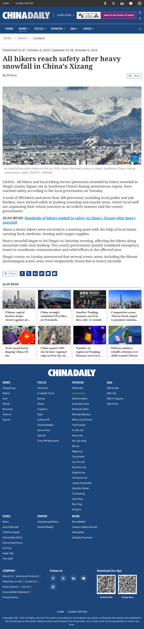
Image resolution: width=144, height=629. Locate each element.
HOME (9, 29)
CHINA (6, 3)
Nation (22, 38)
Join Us (25, 587)
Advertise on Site (12, 581)
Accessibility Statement (16, 592)
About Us (8, 576)
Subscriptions (11, 587)
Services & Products (27, 576)
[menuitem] (64, 15)
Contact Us (31, 581)
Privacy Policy (10, 597)
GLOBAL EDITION (24, 3)
